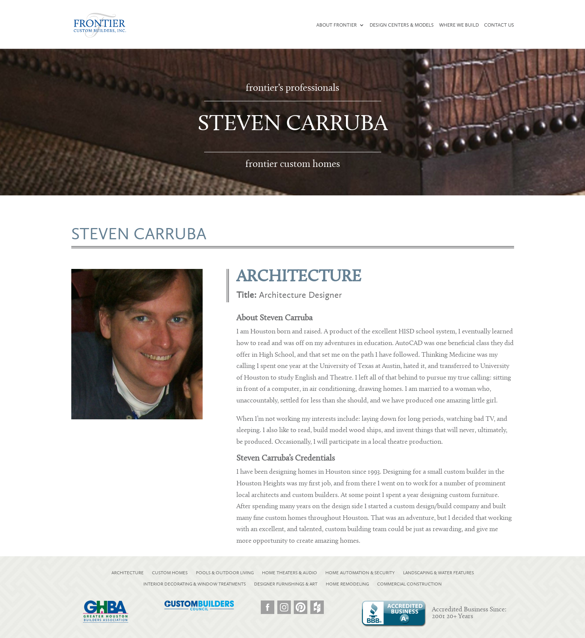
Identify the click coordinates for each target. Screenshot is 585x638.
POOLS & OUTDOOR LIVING (225, 572)
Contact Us (499, 25)
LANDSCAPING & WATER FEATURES (438, 572)
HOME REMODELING (347, 584)
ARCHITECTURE (127, 572)
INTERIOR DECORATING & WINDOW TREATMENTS (194, 584)
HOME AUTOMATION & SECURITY (360, 572)
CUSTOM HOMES (170, 572)
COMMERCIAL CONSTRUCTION (409, 584)
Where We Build (459, 25)
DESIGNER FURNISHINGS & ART (285, 584)
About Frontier (336, 25)
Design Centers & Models (402, 25)
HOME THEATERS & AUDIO (289, 572)
